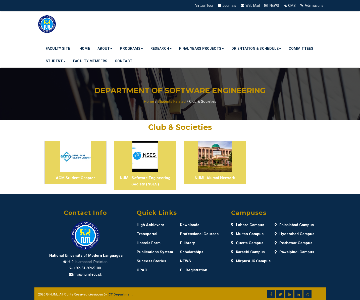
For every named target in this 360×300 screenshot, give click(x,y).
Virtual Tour (204, 6)
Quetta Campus (247, 243)
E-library (187, 243)
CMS (292, 6)
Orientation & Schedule (256, 48)
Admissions (314, 6)
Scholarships (191, 252)
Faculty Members (90, 61)
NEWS (274, 6)
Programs (131, 48)
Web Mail (252, 6)
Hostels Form (149, 243)
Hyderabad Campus (294, 234)
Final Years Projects (201, 48)
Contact (123, 61)
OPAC (142, 270)
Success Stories (151, 261)
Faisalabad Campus (294, 225)
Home (84, 48)
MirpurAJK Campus (251, 261)
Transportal (147, 234)
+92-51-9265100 (87, 268)
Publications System (155, 252)
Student (56, 61)
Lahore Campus (247, 225)
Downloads (189, 225)
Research (161, 48)
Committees (301, 48)
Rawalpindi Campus (294, 252)
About (105, 48)
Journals (229, 6)
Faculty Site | (59, 48)
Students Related (172, 101)
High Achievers (150, 225)
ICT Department (120, 294)
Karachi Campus (248, 252)
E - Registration (193, 270)
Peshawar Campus (293, 243)
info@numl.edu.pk (87, 274)
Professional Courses (199, 234)
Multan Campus (247, 234)
